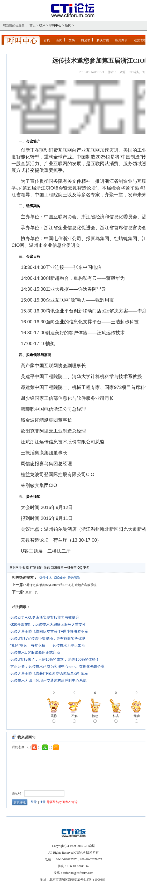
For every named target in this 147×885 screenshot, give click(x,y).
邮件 (40, 567)
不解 (74, 719)
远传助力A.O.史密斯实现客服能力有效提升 (44, 617)
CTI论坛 (134, 72)
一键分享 (70, 567)
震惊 (54, 719)
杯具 (116, 719)
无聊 (137, 719)
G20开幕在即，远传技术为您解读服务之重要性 (48, 624)
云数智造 (74, 578)
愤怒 (95, 719)
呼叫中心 (55, 25)
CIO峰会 (60, 578)
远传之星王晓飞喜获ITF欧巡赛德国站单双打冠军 (49, 673)
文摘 (72, 40)
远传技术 (45, 578)
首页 (47, 40)
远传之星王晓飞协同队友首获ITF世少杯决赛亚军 (49, 631)
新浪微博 (57, 567)
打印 (33, 567)
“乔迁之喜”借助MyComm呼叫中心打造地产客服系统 (61, 585)
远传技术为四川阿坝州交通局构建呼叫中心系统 (48, 680)
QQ (79, 567)
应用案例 (121, 40)
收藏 (26, 567)
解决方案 (103, 40)
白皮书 (85, 40)
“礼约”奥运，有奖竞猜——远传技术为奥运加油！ (49, 645)
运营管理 (140, 40)
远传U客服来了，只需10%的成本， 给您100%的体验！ (54, 659)
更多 (86, 567)
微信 (47, 567)
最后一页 (31, 592)
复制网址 (15, 567)
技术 (42, 25)
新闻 (68, 25)
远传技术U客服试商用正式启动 (35, 652)
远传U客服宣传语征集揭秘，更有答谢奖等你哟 (47, 638)
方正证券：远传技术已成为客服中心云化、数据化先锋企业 (57, 666)
